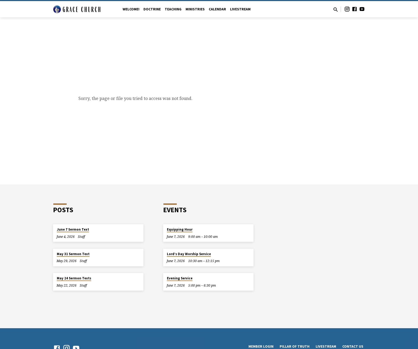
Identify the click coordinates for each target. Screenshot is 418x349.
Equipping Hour (179, 229)
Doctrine (152, 9)
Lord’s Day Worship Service (189, 254)
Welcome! (131, 9)
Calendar (217, 9)
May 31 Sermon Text (73, 254)
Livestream (240, 9)
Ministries (195, 9)
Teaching (173, 9)
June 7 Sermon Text (73, 229)
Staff (81, 236)
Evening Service (179, 278)
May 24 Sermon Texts (74, 278)
